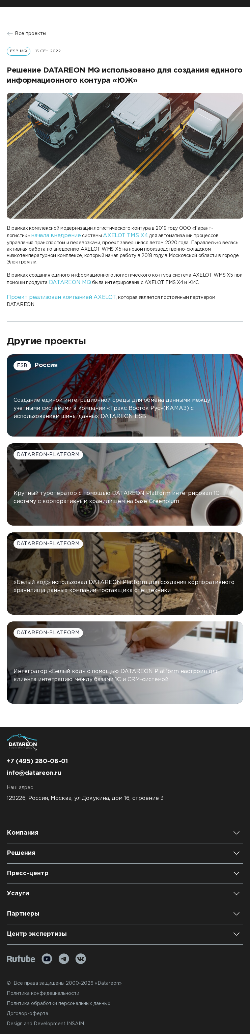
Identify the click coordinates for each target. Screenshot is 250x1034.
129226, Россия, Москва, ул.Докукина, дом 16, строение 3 (85, 798)
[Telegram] (63, 958)
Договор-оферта (27, 1014)
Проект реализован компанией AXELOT (61, 297)
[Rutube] (21, 958)
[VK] (80, 958)
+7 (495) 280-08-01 (37, 761)
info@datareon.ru (34, 773)
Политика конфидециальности (43, 993)
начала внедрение (56, 235)
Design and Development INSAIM (45, 1024)
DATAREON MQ (70, 282)
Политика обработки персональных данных (58, 1004)
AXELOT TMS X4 (125, 235)
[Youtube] (46, 958)
